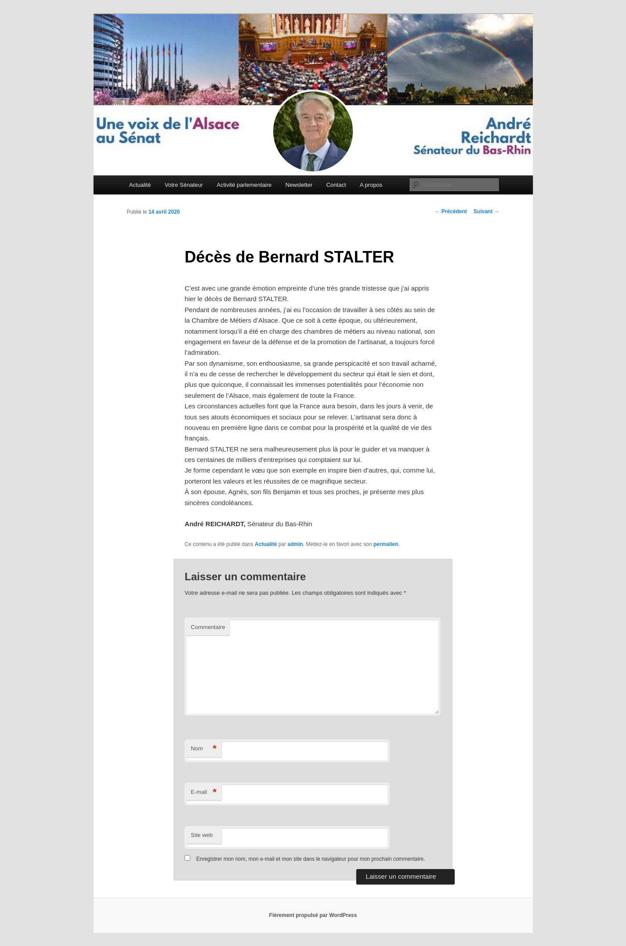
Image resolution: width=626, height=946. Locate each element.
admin (295, 544)
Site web (202, 835)
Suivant (486, 211)
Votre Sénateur (184, 185)
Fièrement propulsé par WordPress (313, 915)
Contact (336, 185)
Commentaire (208, 627)
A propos (371, 185)
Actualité (140, 185)
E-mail (204, 792)
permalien (385, 544)
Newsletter (299, 185)
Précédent (450, 211)
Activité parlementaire (244, 185)
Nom (204, 748)
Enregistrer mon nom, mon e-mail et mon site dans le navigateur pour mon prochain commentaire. (310, 859)
